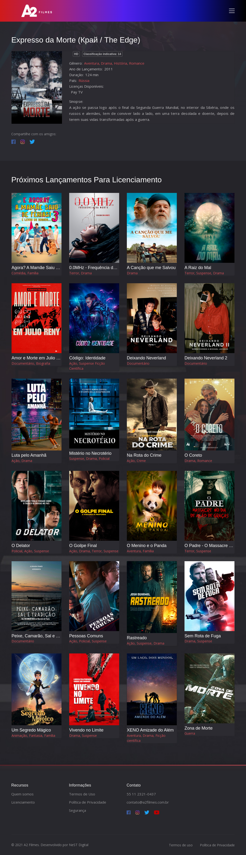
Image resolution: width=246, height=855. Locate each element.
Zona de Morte (198, 728)
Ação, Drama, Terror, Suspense (93, 551)
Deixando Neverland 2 (205, 358)
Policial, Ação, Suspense (30, 551)
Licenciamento (23, 802)
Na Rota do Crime (144, 455)
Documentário (138, 363)
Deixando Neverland (146, 358)
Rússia (84, 80)
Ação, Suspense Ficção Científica (87, 366)
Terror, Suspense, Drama (204, 273)
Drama (132, 273)
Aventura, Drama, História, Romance (114, 63)
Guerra (189, 733)
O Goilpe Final (83, 545)
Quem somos (22, 794)
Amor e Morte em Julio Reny (39, 358)
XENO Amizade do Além (150, 730)
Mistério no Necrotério (90, 453)
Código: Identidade (87, 358)
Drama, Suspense (198, 641)
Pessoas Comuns (86, 636)
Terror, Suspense (197, 551)
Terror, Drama (80, 273)
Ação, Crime (136, 460)
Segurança (77, 810)
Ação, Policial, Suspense (88, 641)
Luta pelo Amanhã (29, 455)
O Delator (21, 545)
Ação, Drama (22, 460)
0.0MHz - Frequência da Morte (98, 267)
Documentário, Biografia (31, 363)
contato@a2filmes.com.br (148, 802)
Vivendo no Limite (86, 730)
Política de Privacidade (87, 802)
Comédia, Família (25, 273)
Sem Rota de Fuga (202, 636)
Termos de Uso (82, 794)
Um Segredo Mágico (31, 730)
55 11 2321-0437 (141, 794)
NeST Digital (78, 845)
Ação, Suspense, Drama (145, 643)
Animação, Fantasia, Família (33, 735)
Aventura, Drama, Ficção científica (146, 738)
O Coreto (193, 455)
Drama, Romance (198, 460)
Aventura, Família (140, 551)
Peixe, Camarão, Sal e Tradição (42, 636)
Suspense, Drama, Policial (89, 458)
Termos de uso (181, 845)
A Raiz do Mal (197, 267)
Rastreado (137, 637)
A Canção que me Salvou (151, 267)
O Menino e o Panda (146, 545)
